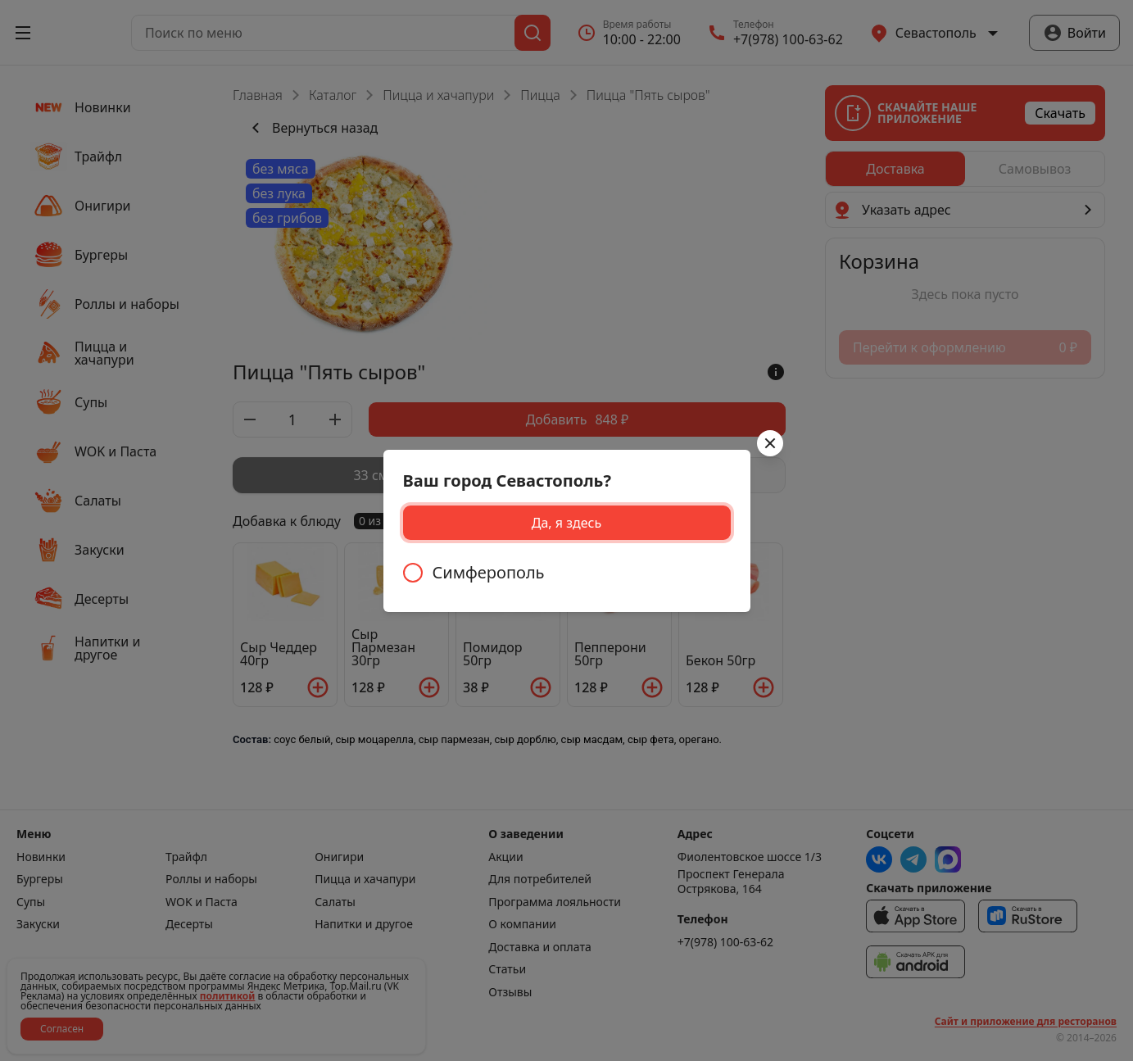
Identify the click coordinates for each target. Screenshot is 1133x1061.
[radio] (567, 572)
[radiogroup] (567, 572)
